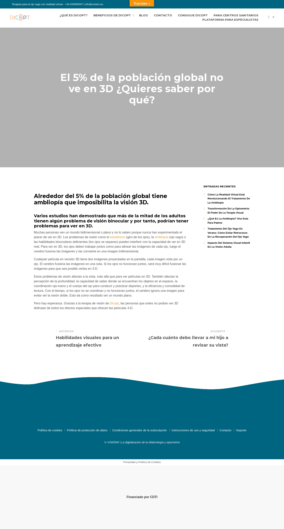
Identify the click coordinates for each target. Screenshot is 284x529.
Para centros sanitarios (236, 15)
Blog (143, 15)
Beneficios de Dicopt (112, 15)
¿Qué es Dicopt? (74, 15)
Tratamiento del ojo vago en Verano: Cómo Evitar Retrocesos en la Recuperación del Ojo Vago (228, 232)
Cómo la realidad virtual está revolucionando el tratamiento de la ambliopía (228, 198)
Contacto (163, 15)
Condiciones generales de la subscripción (139, 430)
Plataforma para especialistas (230, 19)
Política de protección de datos (87, 430)
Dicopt (114, 303)
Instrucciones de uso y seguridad (193, 430)
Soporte (241, 430)
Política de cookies (50, 430)
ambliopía (161, 237)
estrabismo (117, 237)
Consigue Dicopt (193, 15)
